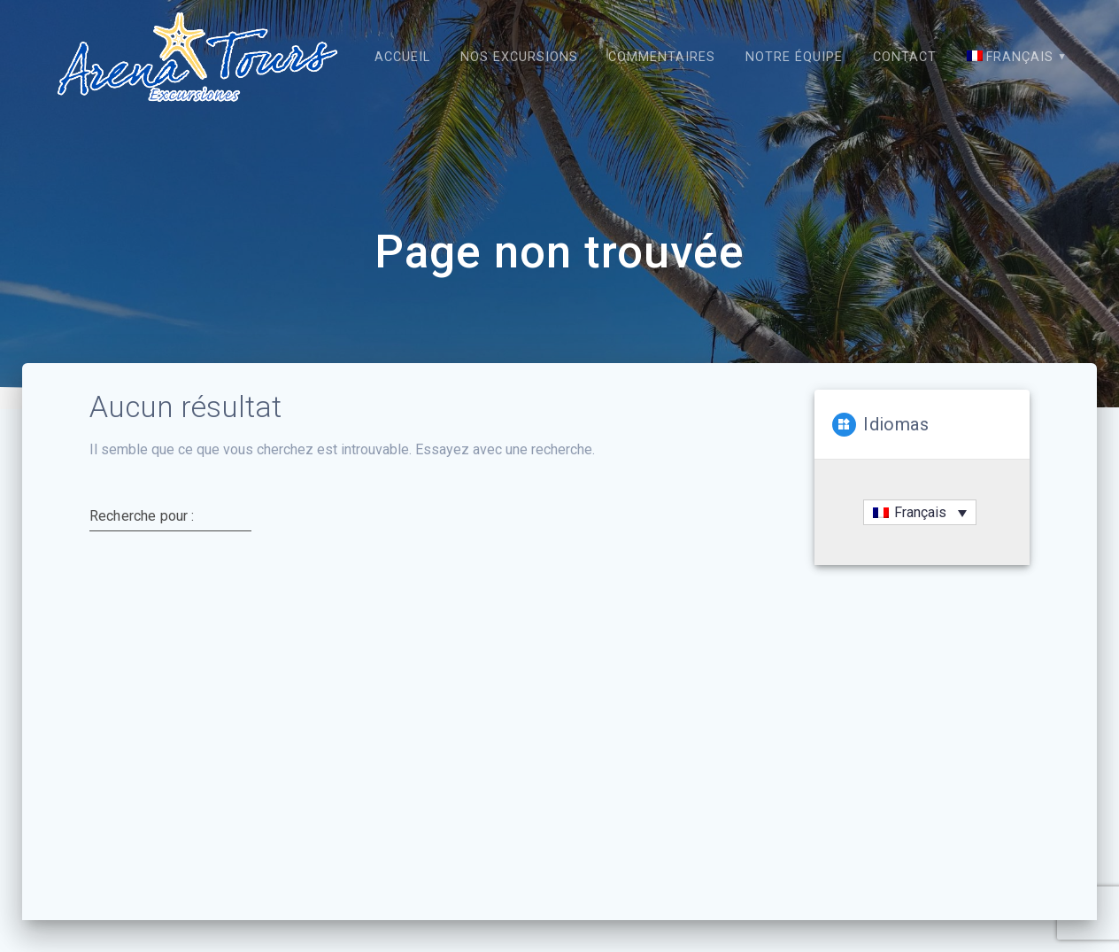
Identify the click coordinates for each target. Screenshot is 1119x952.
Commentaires (661, 57)
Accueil (402, 57)
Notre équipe (794, 57)
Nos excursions (519, 57)
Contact (905, 57)
